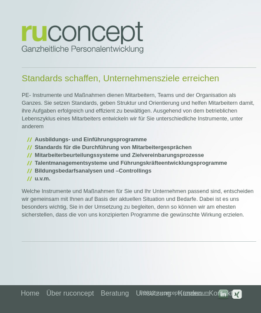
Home (30, 293)
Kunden (190, 293)
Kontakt (220, 293)
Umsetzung (153, 293)
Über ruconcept (70, 293)
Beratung (115, 293)
